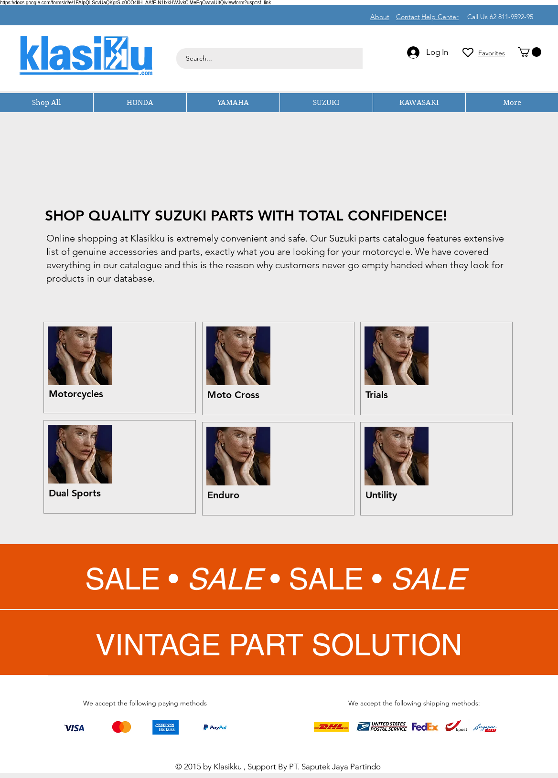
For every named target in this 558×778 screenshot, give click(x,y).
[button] (529, 52)
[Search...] (344, 58)
